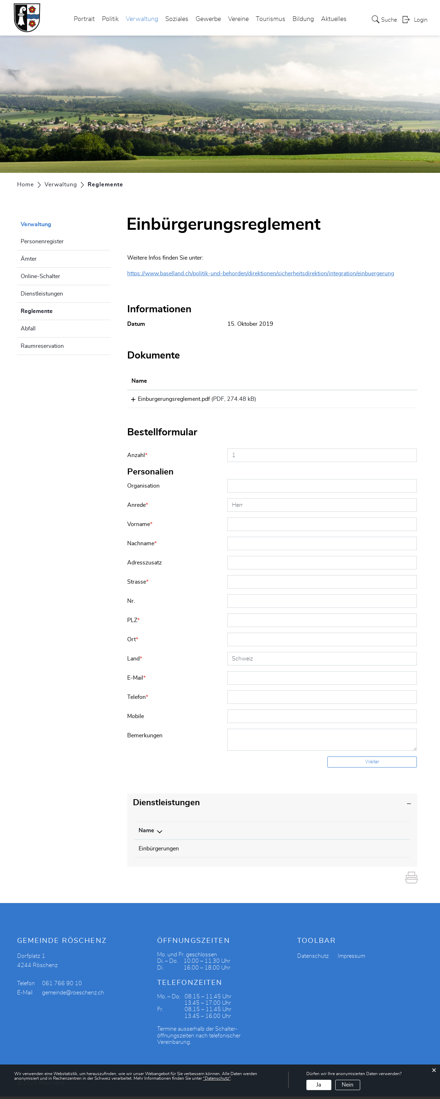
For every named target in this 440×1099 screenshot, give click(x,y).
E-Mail (136, 680)
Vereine (238, 19)
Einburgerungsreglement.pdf (167, 399)
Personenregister (42, 241)
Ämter (29, 259)
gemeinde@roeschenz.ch (73, 995)
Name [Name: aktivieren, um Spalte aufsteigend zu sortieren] (139, 381)
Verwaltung (142, 19)
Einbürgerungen (159, 851)
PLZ (133, 623)
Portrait (84, 19)
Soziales (176, 19)
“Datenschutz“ (217, 1078)
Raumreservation (42, 346)
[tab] (272, 805)
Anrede (137, 507)
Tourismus (270, 19)
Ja (318, 1085)
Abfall (28, 328)
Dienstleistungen (42, 294)
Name (146, 833)
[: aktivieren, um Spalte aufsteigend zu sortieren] (384, 381)
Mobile (135, 719)
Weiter (372, 764)
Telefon (137, 699)
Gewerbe (208, 19)
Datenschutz (313, 958)
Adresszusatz (144, 565)
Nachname (142, 546)
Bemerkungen (144, 738)
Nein (347, 1085)
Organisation (143, 488)
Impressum (351, 958)
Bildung (303, 19)
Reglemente (54, 310)
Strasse (138, 584)
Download (383, 400)
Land (134, 661)
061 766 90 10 (62, 986)
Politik (110, 19)
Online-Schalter (40, 276)
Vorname (139, 527)
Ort (132, 642)
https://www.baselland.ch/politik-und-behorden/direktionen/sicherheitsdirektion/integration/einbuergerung (260, 273)
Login (421, 20)
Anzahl (137, 458)
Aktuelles (334, 19)
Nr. (131, 603)
